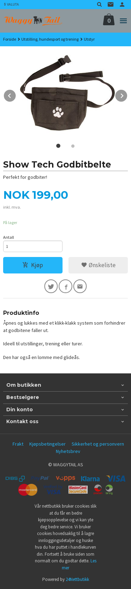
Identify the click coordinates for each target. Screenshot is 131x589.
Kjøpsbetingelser (47, 444)
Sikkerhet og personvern (98, 444)
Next (127, 94)
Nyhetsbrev (68, 451)
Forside (9, 39)
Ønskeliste (98, 265)
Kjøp (32, 265)
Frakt (18, 444)
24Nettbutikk (77, 579)
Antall (8, 237)
